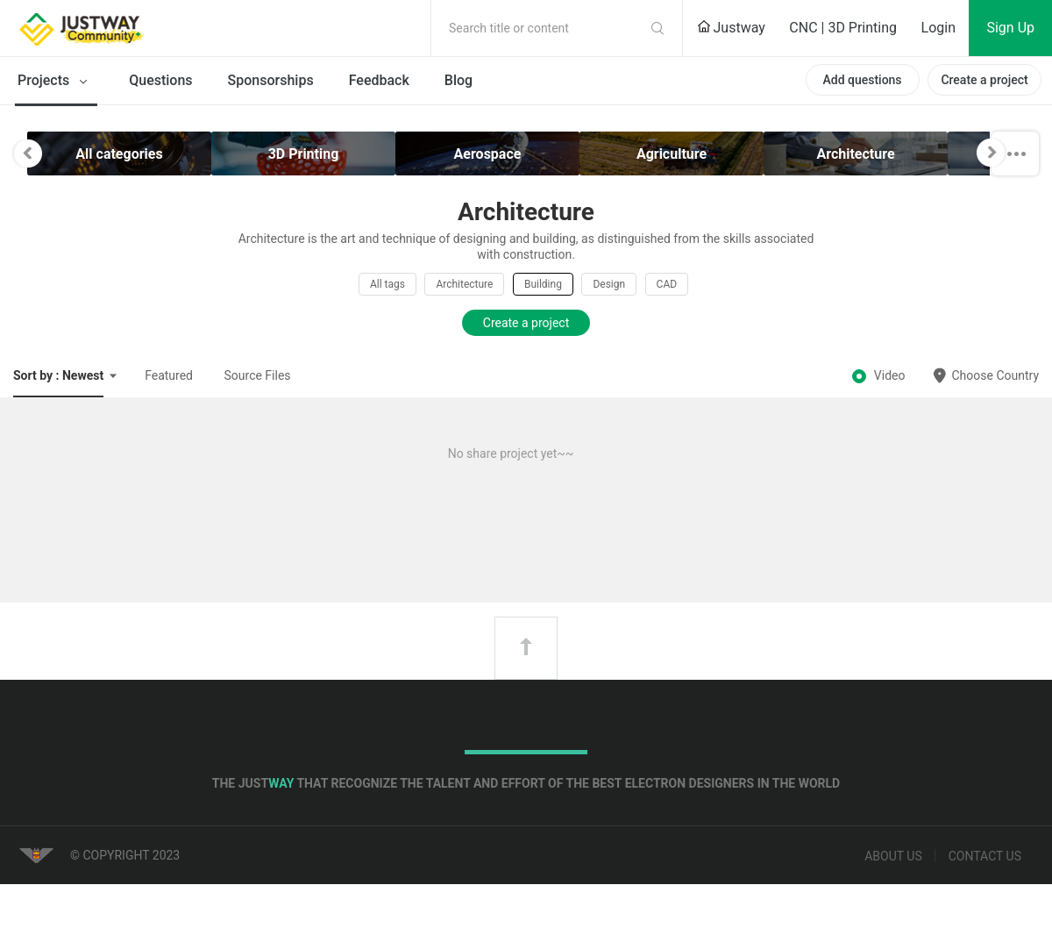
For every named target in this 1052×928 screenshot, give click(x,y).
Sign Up (1010, 27)
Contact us (985, 856)
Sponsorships (271, 80)
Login (938, 27)
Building (543, 284)
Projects (56, 81)
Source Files (257, 375)
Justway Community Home (127, 28)
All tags (387, 284)
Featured (169, 375)
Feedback (379, 80)
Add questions (861, 80)
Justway (731, 27)
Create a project (984, 80)
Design (609, 284)
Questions (160, 80)
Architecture (464, 284)
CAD (667, 284)
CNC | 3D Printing (843, 27)
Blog (458, 80)
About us (893, 856)
